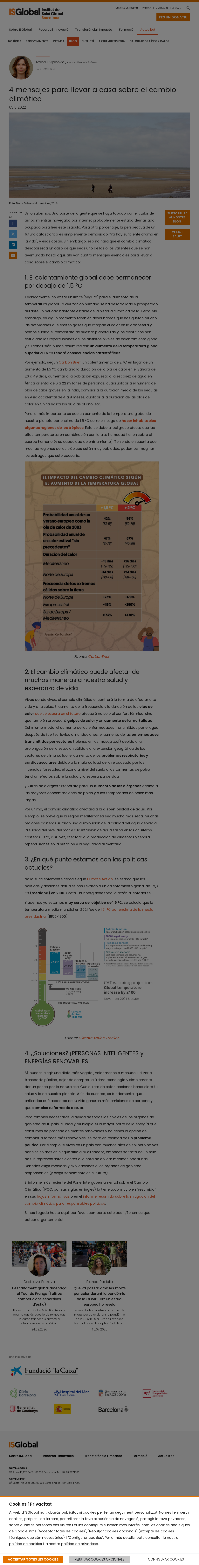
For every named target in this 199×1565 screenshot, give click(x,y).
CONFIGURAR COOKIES (166, 1559)
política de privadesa (79, 1543)
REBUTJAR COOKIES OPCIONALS (99, 1559)
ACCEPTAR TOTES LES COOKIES (33, 1559)
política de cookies (25, 1543)
